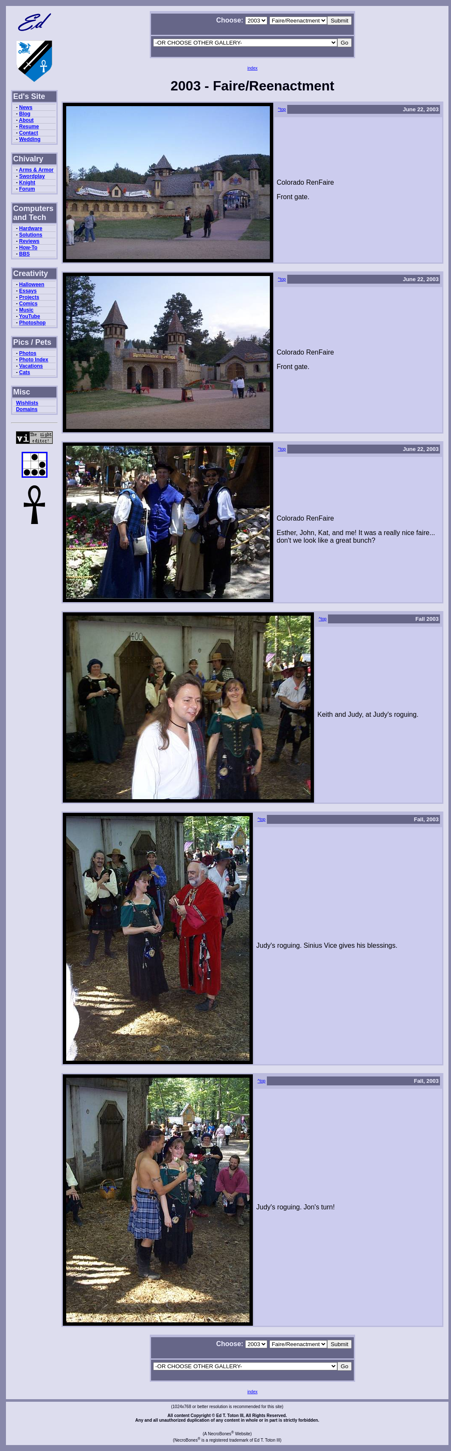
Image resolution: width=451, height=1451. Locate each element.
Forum (27, 189)
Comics (28, 304)
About (26, 120)
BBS (24, 254)
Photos (27, 353)
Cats (24, 372)
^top (282, 109)
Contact (28, 133)
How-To (28, 248)
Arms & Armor (36, 170)
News (25, 107)
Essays (27, 291)
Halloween (31, 284)
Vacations (31, 366)
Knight (27, 183)
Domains (27, 409)
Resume (29, 127)
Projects (29, 297)
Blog (25, 114)
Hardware (30, 228)
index (252, 68)
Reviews (29, 241)
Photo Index (33, 360)
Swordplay (32, 176)
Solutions (30, 235)
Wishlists (27, 403)
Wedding (29, 139)
